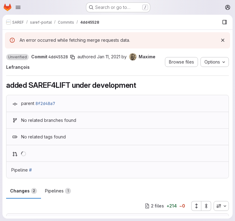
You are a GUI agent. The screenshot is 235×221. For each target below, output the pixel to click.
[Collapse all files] (206, 206)
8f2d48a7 (45, 103)
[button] (17, 57)
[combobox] (221, 206)
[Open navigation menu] (18, 7)
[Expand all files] (196, 206)
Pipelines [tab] (58, 191)
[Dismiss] (222, 40)
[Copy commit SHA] (72, 57)
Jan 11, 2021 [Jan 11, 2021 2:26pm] (108, 56)
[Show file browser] (224, 22)
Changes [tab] (23, 191)
